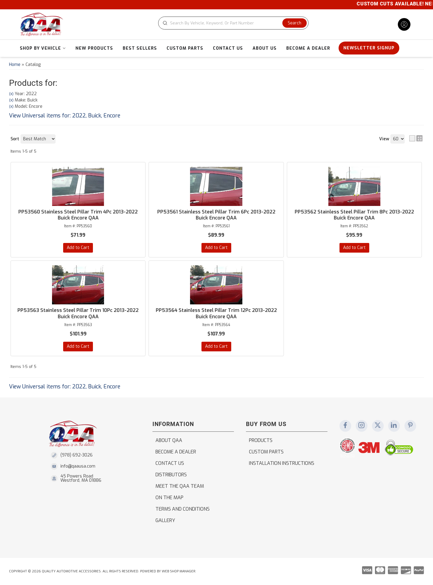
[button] (233, 23)
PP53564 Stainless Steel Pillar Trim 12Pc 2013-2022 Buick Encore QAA (216, 313)
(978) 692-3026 (76, 455)
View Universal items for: (64, 115)
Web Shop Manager (178, 571)
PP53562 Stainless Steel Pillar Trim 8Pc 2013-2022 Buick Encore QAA (354, 215)
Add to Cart (78, 247)
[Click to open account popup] (404, 24)
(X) (11, 94)
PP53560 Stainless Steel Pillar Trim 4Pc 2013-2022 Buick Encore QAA (78, 215)
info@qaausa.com (77, 466)
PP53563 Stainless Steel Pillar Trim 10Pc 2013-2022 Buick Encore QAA (78, 313)
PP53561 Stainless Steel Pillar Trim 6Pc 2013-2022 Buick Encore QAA (216, 215)
